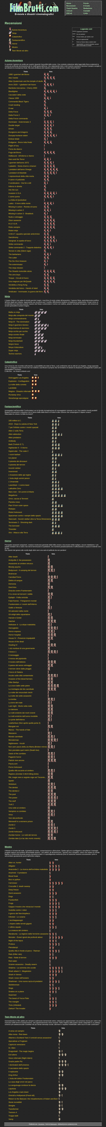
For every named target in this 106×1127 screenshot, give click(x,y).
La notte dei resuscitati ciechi (20, 692)
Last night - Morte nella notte (20, 706)
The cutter (13, 258)
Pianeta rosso (14, 502)
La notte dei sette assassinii (20, 696)
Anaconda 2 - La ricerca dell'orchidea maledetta (28, 869)
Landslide (13, 388)
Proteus (12, 944)
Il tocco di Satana (16, 672)
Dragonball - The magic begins (21, 1051)
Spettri (11, 781)
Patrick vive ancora (16, 760)
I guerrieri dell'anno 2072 (19, 163)
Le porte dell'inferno (17, 720)
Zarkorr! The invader (17, 1008)
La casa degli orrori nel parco (21, 1082)
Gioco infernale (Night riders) (20, 1058)
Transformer (14, 1109)
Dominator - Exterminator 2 (20, 122)
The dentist (13, 787)
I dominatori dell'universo (19, 1065)
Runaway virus (15, 395)
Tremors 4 (13, 1112)
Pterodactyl (13, 947)
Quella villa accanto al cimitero (21, 770)
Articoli (69, 11)
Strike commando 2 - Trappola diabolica (25, 247)
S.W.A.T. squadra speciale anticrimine (24, 234)
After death (13, 557)
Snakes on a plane (16, 991)
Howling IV (13, 645)
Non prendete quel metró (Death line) (24, 750)
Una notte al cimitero (17, 808)
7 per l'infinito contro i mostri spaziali (23, 427)
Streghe (12, 1106)
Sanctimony (13, 237)
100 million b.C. (15, 421)
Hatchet (12, 621)
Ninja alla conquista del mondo (21, 315)
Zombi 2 (12, 825)
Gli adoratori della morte (18, 611)
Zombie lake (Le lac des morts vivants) (24, 838)
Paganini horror (15, 757)
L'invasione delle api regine (20, 475)
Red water (13, 961)
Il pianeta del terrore (17, 465)
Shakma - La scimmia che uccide (22, 968)
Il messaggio (14, 655)
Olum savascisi (15, 220)
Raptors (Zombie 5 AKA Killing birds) (24, 774)
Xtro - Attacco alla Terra (18, 533)
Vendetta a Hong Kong (18, 285)
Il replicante (13, 1072)
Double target (14, 125)
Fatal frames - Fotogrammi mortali (23, 601)
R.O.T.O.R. (13, 224)
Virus (11, 815)
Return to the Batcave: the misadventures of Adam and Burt (33, 1099)
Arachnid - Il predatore (18, 873)
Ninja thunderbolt (16, 341)
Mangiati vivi (14, 726)
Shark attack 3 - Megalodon (20, 971)
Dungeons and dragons (18, 132)
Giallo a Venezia (15, 608)
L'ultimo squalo (15, 927)
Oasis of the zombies (17, 753)
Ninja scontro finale (16, 334)
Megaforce (13, 495)
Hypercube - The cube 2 (18, 451)
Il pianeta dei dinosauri (18, 461)
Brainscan (13, 574)
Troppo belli (13, 1116)
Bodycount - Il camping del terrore (22, 570)
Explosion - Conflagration (19, 381)
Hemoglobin (14, 628)
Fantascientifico (17, 40)
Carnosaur (13, 883)
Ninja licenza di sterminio (19, 328)
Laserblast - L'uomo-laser (19, 485)
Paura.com (13, 764)
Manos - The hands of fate (19, 730)
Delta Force (13, 112)
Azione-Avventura (18, 30)
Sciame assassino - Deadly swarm (23, 964)
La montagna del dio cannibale (21, 689)
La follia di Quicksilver (17, 200)
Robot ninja (13, 230)
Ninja (13, 33)
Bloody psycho (15, 567)
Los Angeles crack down (19, 1092)
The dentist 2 (14, 791)
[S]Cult (69, 13)
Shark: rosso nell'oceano (19, 978)
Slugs (11, 988)
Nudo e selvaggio (16, 217)
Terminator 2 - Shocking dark (20, 522)
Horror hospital (15, 635)
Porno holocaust (15, 767)
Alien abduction (15, 434)
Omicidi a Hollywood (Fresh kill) (22, 1095)
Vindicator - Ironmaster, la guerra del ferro (26, 292)
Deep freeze (14, 890)
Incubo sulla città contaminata (21, 675)
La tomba (12, 699)
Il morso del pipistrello (17, 658)
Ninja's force (14, 344)
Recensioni (71, 6)
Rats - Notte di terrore (17, 958)
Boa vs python (14, 879)
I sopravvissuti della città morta (21, 176)
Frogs (11, 903)
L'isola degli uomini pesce (19, 478)
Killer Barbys (14, 682)
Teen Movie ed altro (18, 51)
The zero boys (14, 275)
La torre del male (15, 703)
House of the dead (16, 642)
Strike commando (16, 244)
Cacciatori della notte (17, 95)
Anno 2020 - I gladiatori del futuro (22, 85)
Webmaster (53, 1124)
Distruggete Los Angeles (19, 378)
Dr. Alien (12, 1048)
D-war (11, 108)
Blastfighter (13, 91)
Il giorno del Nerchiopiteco (19, 913)
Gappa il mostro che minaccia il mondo (25, 907)
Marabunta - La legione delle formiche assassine (28, 934)
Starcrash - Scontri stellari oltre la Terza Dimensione (30, 519)
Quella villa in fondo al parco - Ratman (24, 951)
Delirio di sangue (15, 580)
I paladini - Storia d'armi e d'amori (22, 166)
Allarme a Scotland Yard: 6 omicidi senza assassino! (30, 1038)
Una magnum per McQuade (20, 281)
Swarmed (12, 995)
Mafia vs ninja (14, 312)
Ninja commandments (17, 319)
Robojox (12, 509)
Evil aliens (13, 1055)
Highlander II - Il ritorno (18, 448)
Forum (86, 3)
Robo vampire (14, 227)
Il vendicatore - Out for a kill (20, 183)
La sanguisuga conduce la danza (22, 1085)
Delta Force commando (18, 118)
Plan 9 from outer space (18, 505)
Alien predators (15, 437)
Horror (13, 44)
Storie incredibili (15, 1102)
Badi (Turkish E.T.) (16, 444)
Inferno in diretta (15, 186)
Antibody (12, 441)
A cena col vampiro (16, 1031)
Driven (11, 129)
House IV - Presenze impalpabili (22, 638)
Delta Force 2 (14, 115)
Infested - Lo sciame (17, 917)
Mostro (13, 47)
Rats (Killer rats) (15, 954)
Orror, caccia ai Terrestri (18, 499)
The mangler (14, 1002)
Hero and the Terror (17, 159)
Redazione (87, 8)
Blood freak (13, 876)
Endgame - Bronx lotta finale (20, 142)
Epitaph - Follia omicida (18, 597)
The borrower (14, 526)
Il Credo (86, 6)
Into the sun (13, 190)
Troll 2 (11, 804)
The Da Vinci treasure (17, 261)
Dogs (11, 896)
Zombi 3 (12, 828)
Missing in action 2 (16, 210)
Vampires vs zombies (17, 811)
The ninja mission (16, 268)
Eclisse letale (14, 139)
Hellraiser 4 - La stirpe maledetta (22, 625)
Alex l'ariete (13, 78)
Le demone (13, 709)
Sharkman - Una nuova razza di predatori (25, 981)
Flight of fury (14, 146)
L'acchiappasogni (16, 920)
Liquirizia (12, 1089)
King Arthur (13, 1075)
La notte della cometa (17, 384)
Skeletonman (14, 985)
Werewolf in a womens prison (21, 821)
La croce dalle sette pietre (19, 686)
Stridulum (12, 784)
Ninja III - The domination (19, 322)
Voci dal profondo (16, 818)
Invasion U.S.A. (15, 193)
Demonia (12, 584)
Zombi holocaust (15, 832)
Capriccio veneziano (17, 1044)
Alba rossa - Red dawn (18, 1034)
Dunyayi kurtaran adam (18, 135)
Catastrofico (15, 37)
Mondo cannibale (16, 737)
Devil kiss (12, 587)
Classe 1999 (14, 98)
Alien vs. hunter (15, 862)
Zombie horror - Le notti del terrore (23, 835)
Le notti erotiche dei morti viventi (22, 713)
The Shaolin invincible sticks (20, 271)
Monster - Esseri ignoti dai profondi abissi (25, 937)
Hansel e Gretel (15, 618)
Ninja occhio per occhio (18, 331)
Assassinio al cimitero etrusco (21, 563)
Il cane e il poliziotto (17, 180)
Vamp (11, 1119)
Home (68, 3)
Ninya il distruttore (16, 347)
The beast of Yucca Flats (19, 998)
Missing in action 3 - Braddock (21, 214)
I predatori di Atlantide (17, 173)
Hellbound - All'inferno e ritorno (21, 156)
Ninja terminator (15, 338)
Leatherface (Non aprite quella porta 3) (24, 723)
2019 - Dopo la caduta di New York (23, 424)
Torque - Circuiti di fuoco (19, 278)
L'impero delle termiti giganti (20, 924)
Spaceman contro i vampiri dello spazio (25, 516)
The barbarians (15, 254)
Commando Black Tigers (19, 102)
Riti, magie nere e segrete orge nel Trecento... (27, 777)
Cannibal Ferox (15, 577)
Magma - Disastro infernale (20, 391)
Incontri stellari (15, 468)
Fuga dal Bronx (15, 152)
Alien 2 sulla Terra (16, 431)
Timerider (12, 529)
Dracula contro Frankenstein (20, 591)
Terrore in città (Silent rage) (20, 251)
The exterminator (16, 264)
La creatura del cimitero (18, 930)
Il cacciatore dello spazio (19, 1068)
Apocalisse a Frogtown (18, 1041)
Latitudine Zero (15, 488)
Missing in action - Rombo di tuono (23, 207)
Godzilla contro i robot (18, 910)
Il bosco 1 (13, 652)
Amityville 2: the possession (20, 560)
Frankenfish (13, 900)
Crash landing (14, 105)
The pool (12, 794)
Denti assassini (15, 893)
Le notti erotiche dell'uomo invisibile (23, 716)
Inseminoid (13, 471)
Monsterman (14, 740)
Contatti (86, 11)
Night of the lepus (16, 941)
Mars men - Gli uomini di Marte (21, 492)
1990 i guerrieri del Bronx (19, 74)
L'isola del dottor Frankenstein (21, 1078)
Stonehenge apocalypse (18, 398)
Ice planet (13, 458)
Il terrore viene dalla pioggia (20, 669)
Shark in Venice (15, 974)
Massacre (13, 733)
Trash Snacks (72, 8)
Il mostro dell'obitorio (17, 662)
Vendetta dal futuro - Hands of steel (23, 288)
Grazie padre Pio (15, 1061)
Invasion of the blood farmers (21, 679)
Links (85, 13)
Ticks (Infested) (15, 1005)
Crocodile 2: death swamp (19, 886)
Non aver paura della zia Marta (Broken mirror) (28, 747)
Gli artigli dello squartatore (19, 614)
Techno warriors (15, 354)
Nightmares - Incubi (17, 743)
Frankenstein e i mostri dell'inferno (23, 604)
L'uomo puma (14, 197)
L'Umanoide (13, 482)
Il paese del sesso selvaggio (20, 665)
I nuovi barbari (14, 454)
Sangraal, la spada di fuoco (20, 241)
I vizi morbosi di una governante (22, 648)
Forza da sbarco (15, 149)
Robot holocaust (15, 512)
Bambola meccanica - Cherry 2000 (23, 88)
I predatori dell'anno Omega (20, 169)
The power (13, 798)
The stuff (12, 801)
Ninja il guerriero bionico (18, 325)
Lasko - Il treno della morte (20, 203)
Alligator (12, 866)
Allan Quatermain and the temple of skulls (26, 81)
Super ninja (13, 350)
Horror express (15, 631)
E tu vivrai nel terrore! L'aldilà (20, 594)
